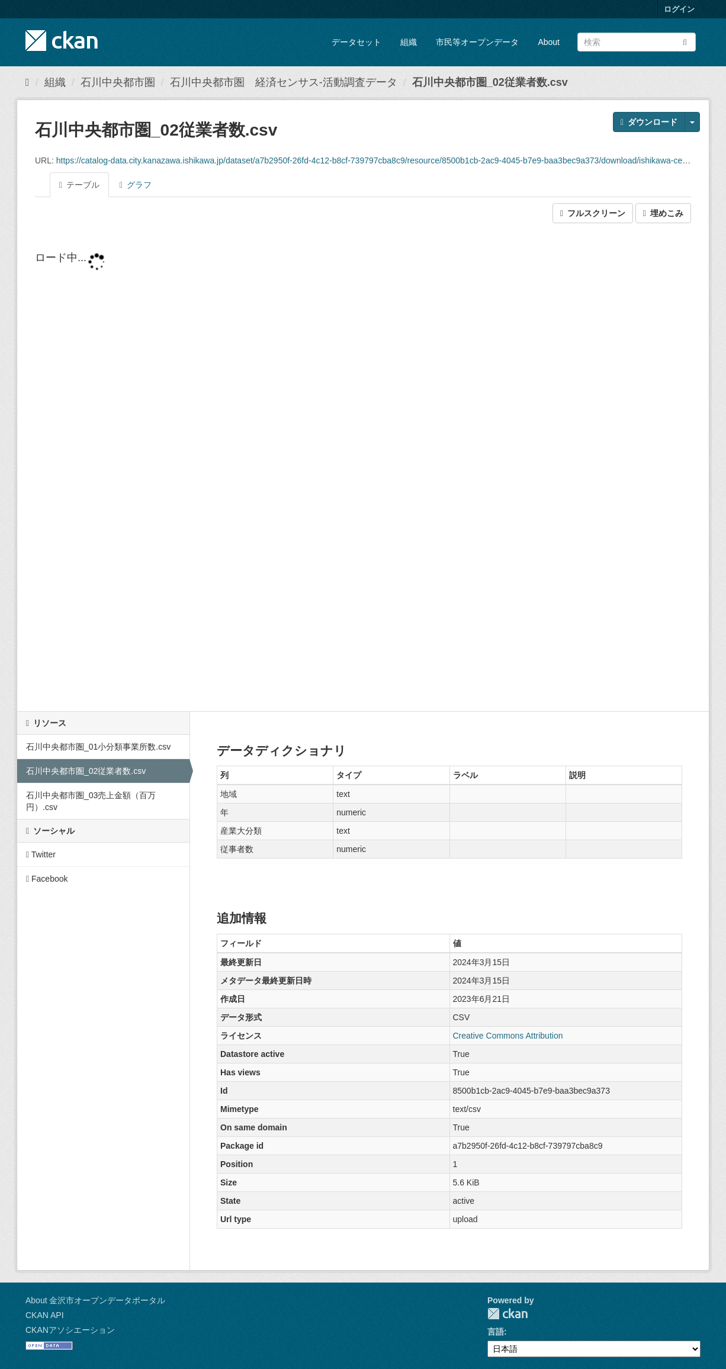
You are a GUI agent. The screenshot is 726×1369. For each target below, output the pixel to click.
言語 (495, 1331)
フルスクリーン (592, 213)
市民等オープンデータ (477, 42)
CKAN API (44, 1315)
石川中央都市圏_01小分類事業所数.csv (98, 746)
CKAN (507, 1313)
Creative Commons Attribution (508, 1035)
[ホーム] (27, 82)
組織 (408, 42)
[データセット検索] (636, 42)
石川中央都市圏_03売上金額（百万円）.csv (91, 801)
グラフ (136, 184)
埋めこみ (663, 213)
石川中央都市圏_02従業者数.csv (490, 82)
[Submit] (685, 41)
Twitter (41, 854)
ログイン (679, 9)
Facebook (47, 878)
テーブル (79, 184)
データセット (356, 42)
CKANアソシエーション (70, 1330)
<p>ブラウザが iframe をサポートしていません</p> (363, 468)
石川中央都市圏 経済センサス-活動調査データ (283, 82)
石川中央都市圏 (118, 82)
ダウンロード (649, 122)
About (549, 42)
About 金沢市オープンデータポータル (95, 1300)
